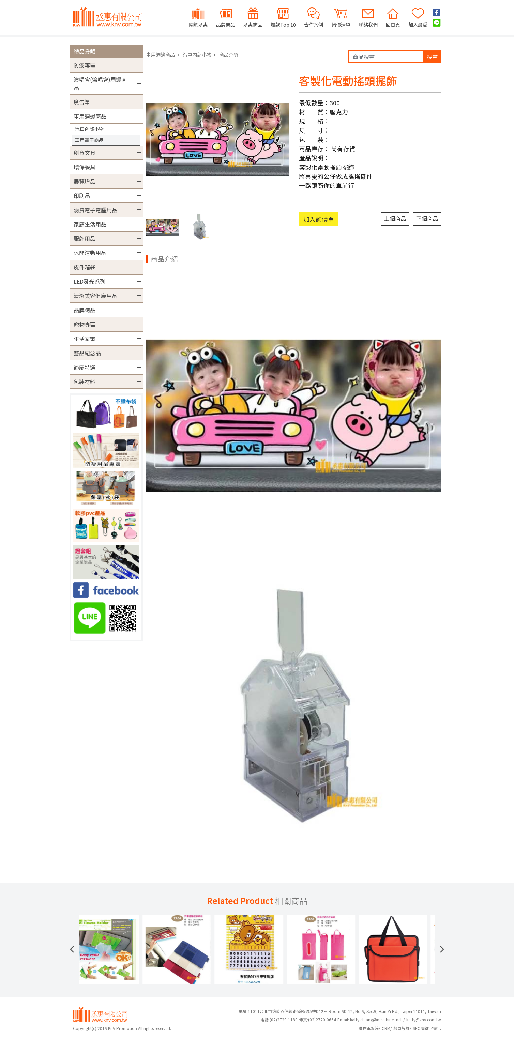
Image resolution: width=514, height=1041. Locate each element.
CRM (386, 1028)
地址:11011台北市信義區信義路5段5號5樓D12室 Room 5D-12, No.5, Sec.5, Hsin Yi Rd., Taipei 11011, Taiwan (340, 1011)
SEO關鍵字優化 (427, 1028)
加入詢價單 (318, 219)
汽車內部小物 (89, 129)
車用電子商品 (89, 140)
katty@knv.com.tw (423, 1019)
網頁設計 (401, 1028)
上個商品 (395, 218)
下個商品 (427, 218)
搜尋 (432, 56)
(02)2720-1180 (279, 1019)
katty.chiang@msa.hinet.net (376, 1019)
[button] (72, 949)
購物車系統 (368, 1028)
